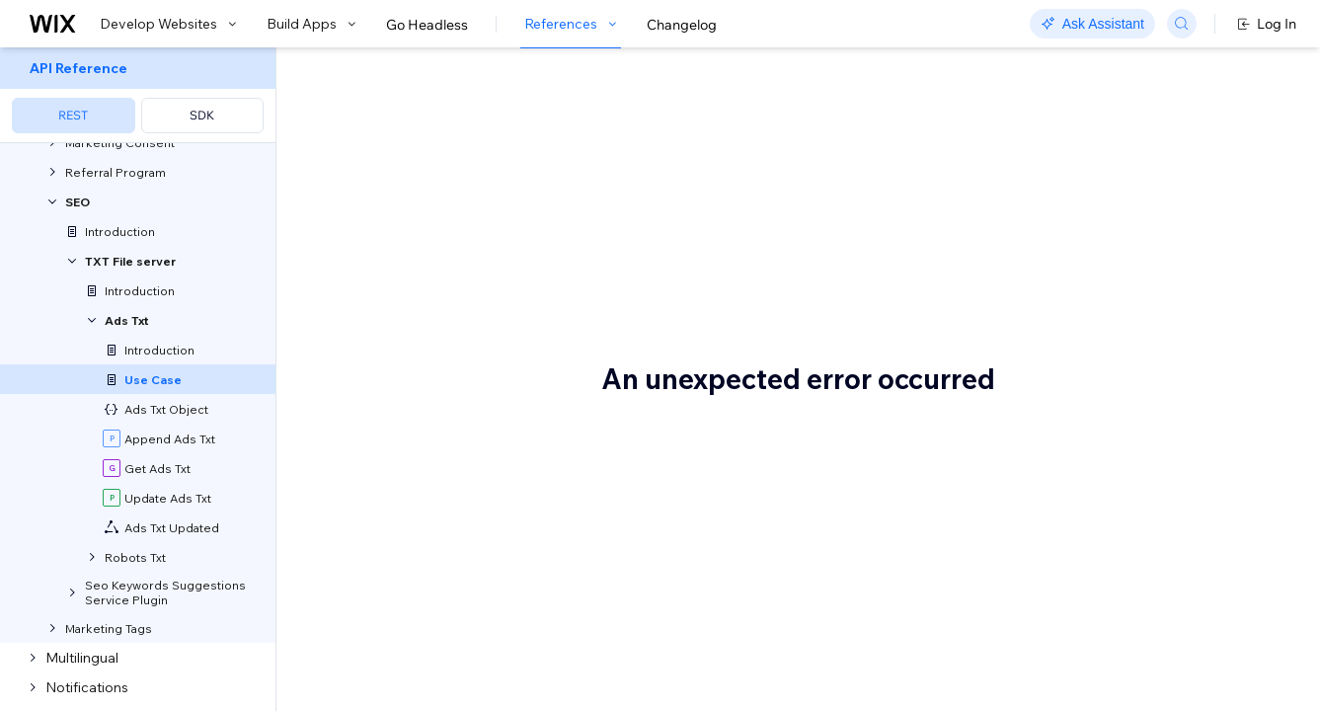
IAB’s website (631, 650)
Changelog (682, 25)
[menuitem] (137, 95)
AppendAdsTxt (762, 573)
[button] (398, 152)
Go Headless (427, 25)
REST (73, 115)
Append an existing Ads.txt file (453, 540)
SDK (202, 115)
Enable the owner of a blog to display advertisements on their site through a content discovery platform (587, 356)
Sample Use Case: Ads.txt (518, 82)
